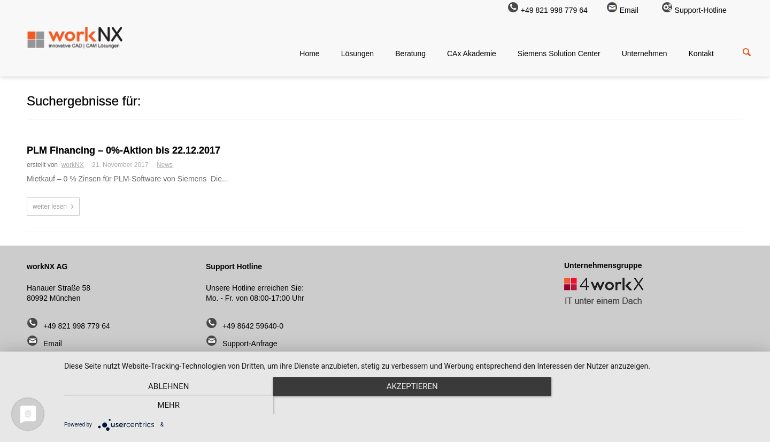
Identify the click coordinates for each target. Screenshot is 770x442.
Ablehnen (168, 405)
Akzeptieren (411, 405)
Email (622, 10)
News (165, 165)
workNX (72, 165)
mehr (655, 405)
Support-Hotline (694, 10)
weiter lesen (50, 206)
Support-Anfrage (250, 343)
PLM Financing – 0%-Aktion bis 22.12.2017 (123, 150)
